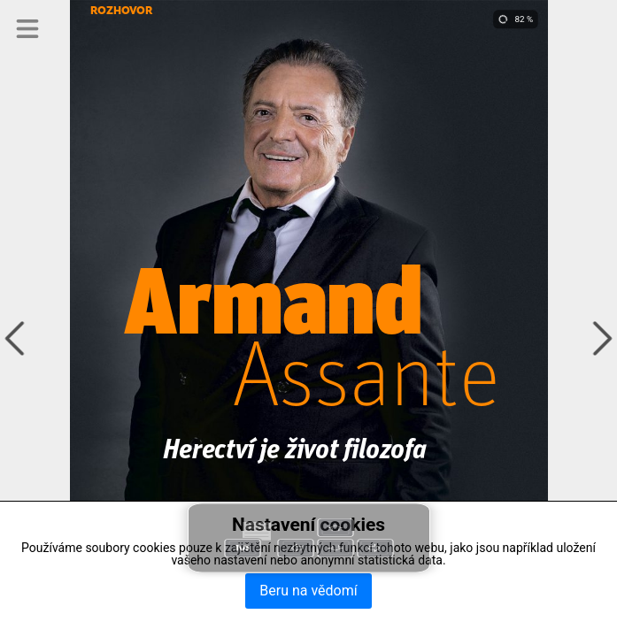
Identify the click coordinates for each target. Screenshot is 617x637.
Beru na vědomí (308, 590)
